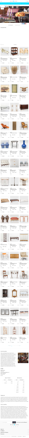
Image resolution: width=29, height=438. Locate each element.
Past (2, 5)
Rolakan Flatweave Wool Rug (13, 96)
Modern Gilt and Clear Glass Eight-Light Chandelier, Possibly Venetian (13, 170)
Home (1, 5)
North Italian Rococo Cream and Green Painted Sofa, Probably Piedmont (23, 301)
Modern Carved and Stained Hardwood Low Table (13, 245)
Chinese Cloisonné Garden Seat (13, 77)
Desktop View (24, 436)
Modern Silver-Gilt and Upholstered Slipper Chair (23, 77)
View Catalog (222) (23, 21)
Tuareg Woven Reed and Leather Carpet (13, 263)
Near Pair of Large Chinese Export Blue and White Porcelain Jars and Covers (4, 152)
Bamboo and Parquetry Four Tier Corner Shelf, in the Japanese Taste (13, 338)
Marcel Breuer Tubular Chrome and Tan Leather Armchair (4, 263)
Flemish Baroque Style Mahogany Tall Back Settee (4, 170)
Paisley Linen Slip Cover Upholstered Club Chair (4, 77)
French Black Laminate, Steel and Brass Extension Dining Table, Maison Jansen (13, 319)
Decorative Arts (5, 3)
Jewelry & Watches (13, 3)
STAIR (14, 15)
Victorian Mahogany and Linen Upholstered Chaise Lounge (4, 59)
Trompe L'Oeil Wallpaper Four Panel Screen (23, 245)
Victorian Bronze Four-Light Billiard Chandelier (13, 189)
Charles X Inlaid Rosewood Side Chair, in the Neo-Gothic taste (4, 282)
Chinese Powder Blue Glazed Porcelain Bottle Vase (23, 152)
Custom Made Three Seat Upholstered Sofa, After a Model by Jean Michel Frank (4, 208)
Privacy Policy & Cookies (13, 436)
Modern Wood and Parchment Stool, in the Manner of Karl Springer (23, 189)
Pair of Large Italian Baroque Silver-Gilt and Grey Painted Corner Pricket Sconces (4, 226)
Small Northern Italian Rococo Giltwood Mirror (13, 301)
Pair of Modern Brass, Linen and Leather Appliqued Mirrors (3, 319)
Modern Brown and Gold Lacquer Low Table (13, 208)
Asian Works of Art (24, 3)
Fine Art (2, 3)
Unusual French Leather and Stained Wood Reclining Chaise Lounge (4, 133)
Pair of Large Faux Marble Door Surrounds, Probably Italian (23, 226)
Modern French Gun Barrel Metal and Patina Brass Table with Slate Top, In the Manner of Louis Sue (14, 152)
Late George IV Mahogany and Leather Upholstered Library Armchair (23, 133)
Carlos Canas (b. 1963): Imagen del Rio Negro (4, 96)
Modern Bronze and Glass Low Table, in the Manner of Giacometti (4, 114)
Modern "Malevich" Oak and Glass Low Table (23, 96)
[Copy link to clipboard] (21, 23)
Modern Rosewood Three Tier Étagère (13, 59)
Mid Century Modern (18, 3)
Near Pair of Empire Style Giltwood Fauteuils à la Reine (23, 59)
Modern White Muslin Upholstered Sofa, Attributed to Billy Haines (23, 208)
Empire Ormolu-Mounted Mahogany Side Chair (23, 282)
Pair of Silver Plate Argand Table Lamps (13, 282)
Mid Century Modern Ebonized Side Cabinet (23, 114)
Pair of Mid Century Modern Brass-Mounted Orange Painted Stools (23, 319)
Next (19, 345)
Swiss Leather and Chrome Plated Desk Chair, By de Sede (23, 263)
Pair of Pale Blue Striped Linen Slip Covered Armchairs (23, 170)
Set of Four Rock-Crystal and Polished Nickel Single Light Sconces (13, 114)
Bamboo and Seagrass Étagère (4, 338)
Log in (27, 1)
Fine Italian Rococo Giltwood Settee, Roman (13, 226)
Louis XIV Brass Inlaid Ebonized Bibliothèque (4, 301)
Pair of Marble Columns (4, 244)
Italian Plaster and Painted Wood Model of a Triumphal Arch (4, 189)
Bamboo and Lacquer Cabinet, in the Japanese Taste (23, 338)
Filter (3, 44)
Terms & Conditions (20, 436)
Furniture (9, 3)
